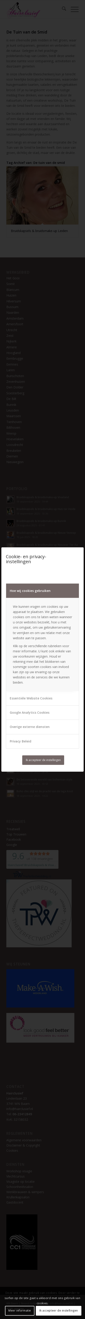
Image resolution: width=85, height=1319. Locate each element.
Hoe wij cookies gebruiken (30, 591)
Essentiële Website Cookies (31, 698)
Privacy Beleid (20, 741)
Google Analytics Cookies (29, 712)
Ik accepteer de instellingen (43, 760)
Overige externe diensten (30, 727)
